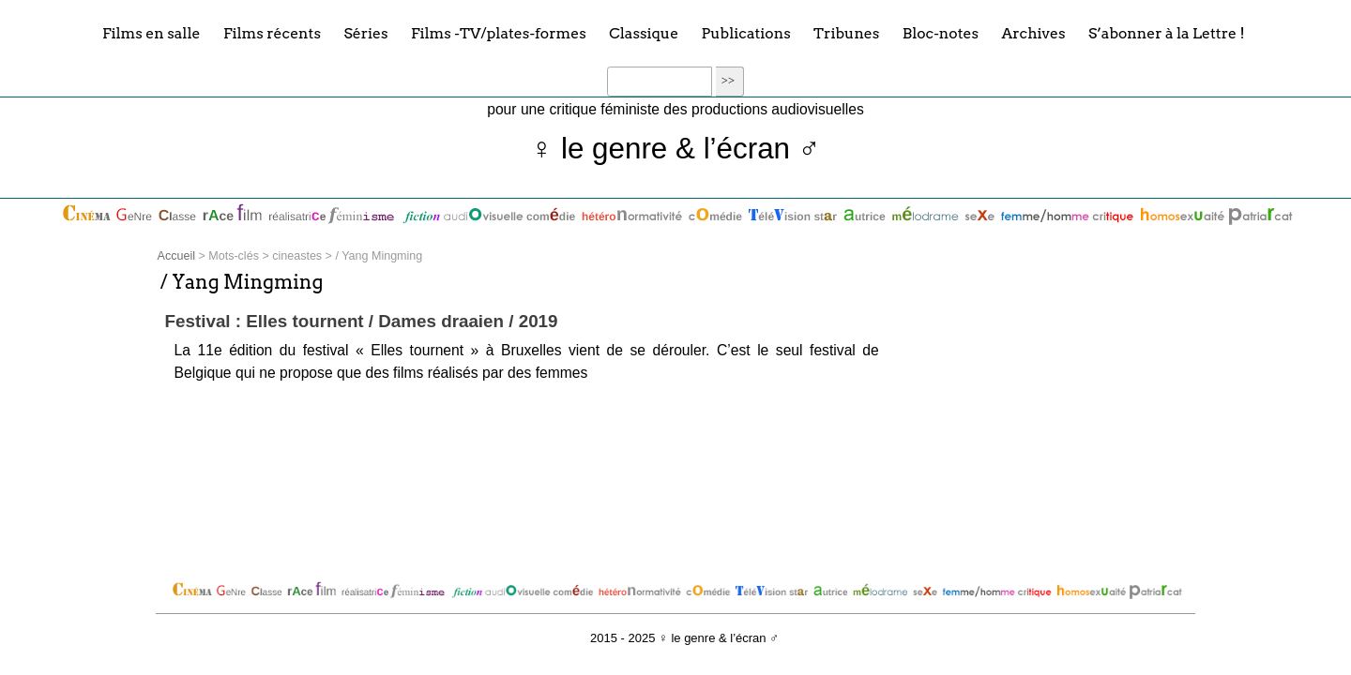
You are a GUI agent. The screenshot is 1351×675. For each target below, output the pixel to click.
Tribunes (846, 32)
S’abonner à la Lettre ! (1166, 32)
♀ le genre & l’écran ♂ (676, 148)
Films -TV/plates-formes (498, 32)
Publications (746, 32)
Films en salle (151, 32)
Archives (1033, 32)
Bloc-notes (941, 32)
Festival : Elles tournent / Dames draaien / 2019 (361, 321)
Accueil (176, 255)
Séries (365, 32)
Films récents (272, 32)
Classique (643, 32)
